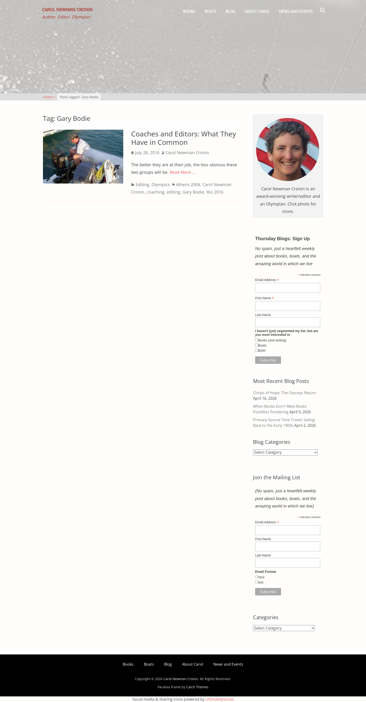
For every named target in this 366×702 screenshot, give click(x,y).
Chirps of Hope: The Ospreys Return (284, 392)
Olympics (160, 184)
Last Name (263, 315)
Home (49, 96)
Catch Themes (197, 687)
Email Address (267, 280)
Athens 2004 (188, 184)
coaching (155, 192)
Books (189, 11)
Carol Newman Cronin (68, 11)
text (261, 582)
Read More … (182, 172)
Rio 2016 (215, 192)
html (261, 577)
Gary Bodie (193, 192)
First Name (264, 298)
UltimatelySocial (219, 699)
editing (173, 192)
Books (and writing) (272, 340)
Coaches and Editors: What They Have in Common (183, 138)
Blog (230, 11)
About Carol (257, 11)
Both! (262, 350)
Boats (210, 11)
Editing (142, 184)
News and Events (296, 11)
